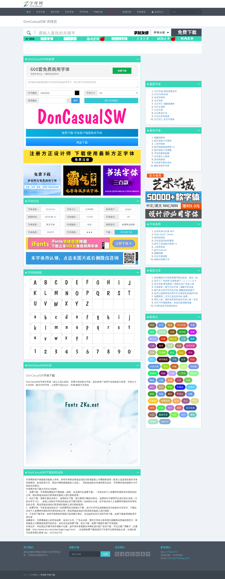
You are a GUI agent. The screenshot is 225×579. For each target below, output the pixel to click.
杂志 (181, 352)
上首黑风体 (159, 246)
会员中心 (157, 11)
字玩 (165, 366)
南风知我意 (159, 237)
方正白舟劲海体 (161, 116)
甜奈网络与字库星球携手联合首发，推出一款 (176, 277)
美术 (161, 345)
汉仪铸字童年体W (162, 162)
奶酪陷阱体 (159, 137)
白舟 (183, 359)
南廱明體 (158, 253)
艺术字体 (69, 11)
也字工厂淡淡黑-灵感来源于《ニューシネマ (175, 280)
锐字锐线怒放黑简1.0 (164, 146)
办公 (185, 400)
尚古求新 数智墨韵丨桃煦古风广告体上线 (174, 283)
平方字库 (181, 325)
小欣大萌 (154, 366)
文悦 (163, 338)
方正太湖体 (159, 106)
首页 (28, 11)
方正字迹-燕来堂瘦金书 (165, 91)
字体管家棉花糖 (161, 153)
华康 (170, 380)
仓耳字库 (190, 345)
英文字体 (55, 11)
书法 (190, 352)
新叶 (152, 387)
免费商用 (165, 400)
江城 (152, 345)
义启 (152, 414)
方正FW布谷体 (161, 94)
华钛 (188, 380)
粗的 (161, 387)
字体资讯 (141, 11)
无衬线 (162, 331)
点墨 (161, 380)
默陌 (152, 393)
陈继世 (153, 373)
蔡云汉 (153, 338)
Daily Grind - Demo (163, 234)
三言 (179, 380)
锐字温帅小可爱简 (163, 140)
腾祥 (170, 393)
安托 (170, 407)
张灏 (192, 325)
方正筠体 (158, 100)
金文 (176, 400)
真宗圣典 (190, 407)
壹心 (152, 359)
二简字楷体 (159, 143)
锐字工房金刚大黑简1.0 (165, 243)
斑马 (183, 366)
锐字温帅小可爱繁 (163, 149)
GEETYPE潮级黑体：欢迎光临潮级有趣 (172, 302)
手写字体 (83, 11)
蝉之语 (173, 338)
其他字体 (126, 11)
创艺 (183, 414)
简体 (152, 325)
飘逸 (152, 380)
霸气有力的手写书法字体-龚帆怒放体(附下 (174, 290)
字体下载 (51, 574)
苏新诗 (191, 387)
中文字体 (40, 11)
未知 (89, 224)
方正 (174, 414)
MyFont (165, 421)
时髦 (170, 387)
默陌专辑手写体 (161, 165)
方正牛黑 (158, 109)
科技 (163, 373)
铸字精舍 (163, 359)
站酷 (190, 393)
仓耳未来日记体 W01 (164, 231)
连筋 (192, 338)
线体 (152, 331)
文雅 (172, 331)
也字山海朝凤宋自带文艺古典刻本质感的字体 (176, 293)
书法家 (193, 366)
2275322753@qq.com (178, 558)
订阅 (105, 554)
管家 (192, 331)
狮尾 (192, 414)
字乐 (161, 407)
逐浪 (170, 345)
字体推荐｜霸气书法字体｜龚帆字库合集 (173, 286)
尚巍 (174, 366)
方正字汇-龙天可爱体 (164, 119)
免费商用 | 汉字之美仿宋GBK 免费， (172, 296)
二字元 (182, 373)
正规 (183, 338)
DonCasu (50, 209)
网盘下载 (82, 142)
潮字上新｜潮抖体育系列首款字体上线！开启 (176, 299)
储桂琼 (193, 373)
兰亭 (172, 373)
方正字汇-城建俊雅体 (164, 103)
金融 (179, 345)
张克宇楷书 (159, 97)
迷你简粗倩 (159, 159)
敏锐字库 (163, 414)
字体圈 (162, 352)
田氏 (194, 400)
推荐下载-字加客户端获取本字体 (82, 132)
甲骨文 (180, 393)
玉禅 (152, 352)
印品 (192, 359)
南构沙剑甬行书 (161, 259)
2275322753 (171, 551)
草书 (152, 407)
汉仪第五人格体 (161, 156)
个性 (174, 359)
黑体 (170, 325)
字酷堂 (153, 400)
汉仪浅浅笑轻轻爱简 (164, 240)
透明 (75, 100)
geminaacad (160, 249)
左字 (161, 325)
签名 (172, 352)
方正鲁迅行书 (160, 112)
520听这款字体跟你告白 (166, 305)
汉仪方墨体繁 (160, 256)
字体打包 (98, 11)
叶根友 (180, 387)
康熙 (179, 407)
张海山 (153, 421)
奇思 (161, 393)
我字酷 (182, 331)
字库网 (43, 574)
